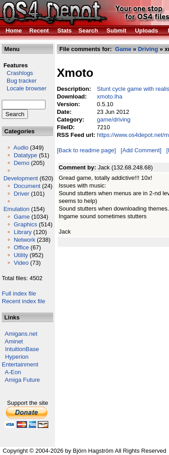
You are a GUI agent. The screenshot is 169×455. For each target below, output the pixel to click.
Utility (21, 255)
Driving (148, 49)
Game (21, 216)
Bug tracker (19, 80)
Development (21, 178)
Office (21, 247)
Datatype (25, 155)
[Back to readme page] (86, 150)
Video (21, 262)
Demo (21, 162)
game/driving (113, 119)
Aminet (14, 341)
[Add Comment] (141, 150)
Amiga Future (22, 379)
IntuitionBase (22, 349)
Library (23, 232)
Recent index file (23, 301)
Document (27, 186)
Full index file (19, 293)
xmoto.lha (109, 96)
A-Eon (13, 372)
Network (24, 239)
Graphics (25, 224)
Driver (21, 193)
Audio (21, 147)
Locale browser (24, 88)
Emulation (17, 209)
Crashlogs (17, 73)
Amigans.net (21, 333)
